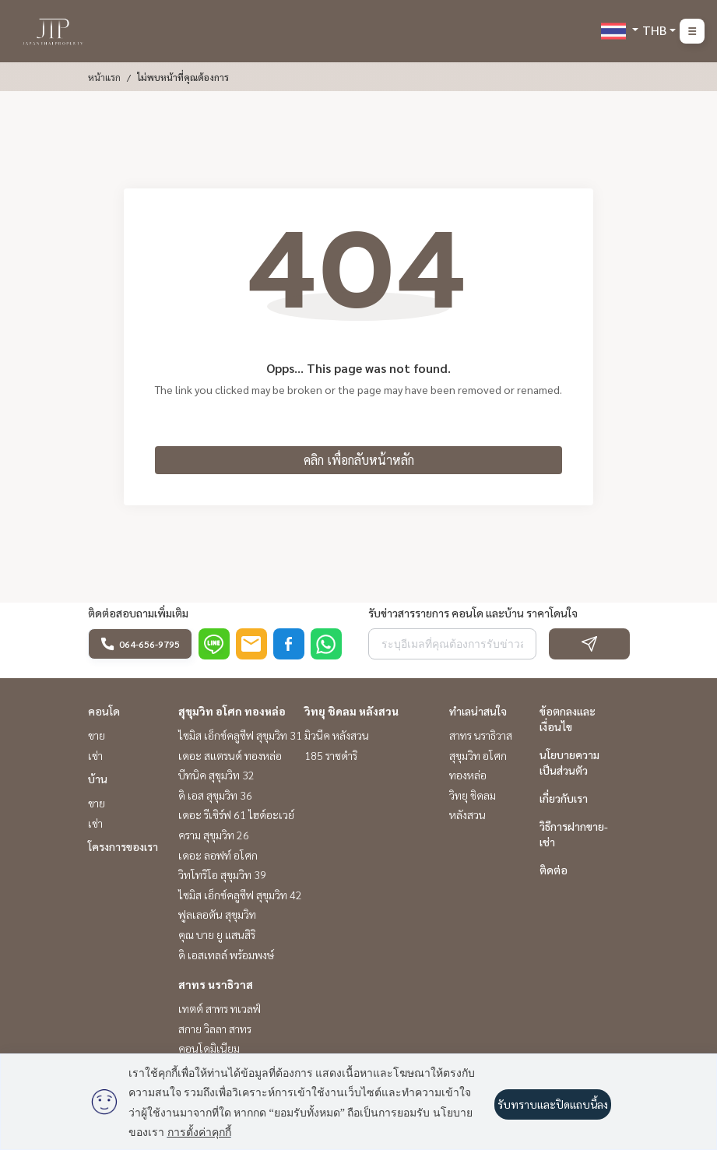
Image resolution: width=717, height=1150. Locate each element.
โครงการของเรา (123, 846)
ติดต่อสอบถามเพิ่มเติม (138, 613)
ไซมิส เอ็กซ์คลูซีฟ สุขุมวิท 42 (240, 895)
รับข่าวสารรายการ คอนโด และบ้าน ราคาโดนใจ (473, 613)
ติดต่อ (554, 870)
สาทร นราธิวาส (215, 984)
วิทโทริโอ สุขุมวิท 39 (222, 874)
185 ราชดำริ (330, 755)
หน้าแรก (104, 77)
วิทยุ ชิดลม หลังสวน (351, 711)
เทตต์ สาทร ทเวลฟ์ (219, 1008)
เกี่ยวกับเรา (564, 798)
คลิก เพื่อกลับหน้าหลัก (359, 460)
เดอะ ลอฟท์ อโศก (218, 855)
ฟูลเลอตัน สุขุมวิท (217, 914)
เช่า (95, 755)
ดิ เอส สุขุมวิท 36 (215, 795)
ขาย (96, 735)
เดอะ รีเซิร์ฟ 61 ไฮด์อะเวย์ (236, 814)
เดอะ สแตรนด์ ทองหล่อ (230, 755)
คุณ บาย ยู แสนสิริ (216, 934)
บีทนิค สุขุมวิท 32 (216, 775)
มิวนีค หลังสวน (336, 735)
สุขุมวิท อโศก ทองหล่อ (232, 711)
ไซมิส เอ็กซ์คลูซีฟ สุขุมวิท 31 (240, 735)
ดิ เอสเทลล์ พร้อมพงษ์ (226, 955)
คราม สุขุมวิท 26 (213, 835)
